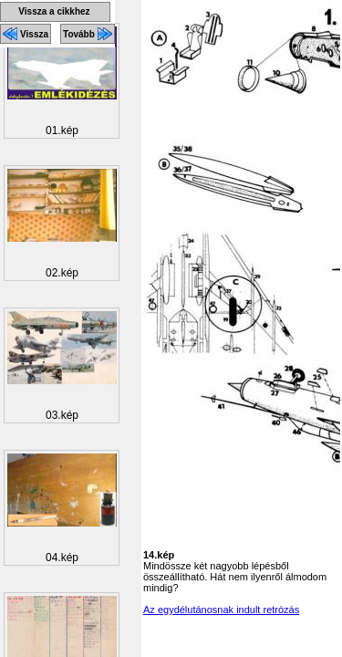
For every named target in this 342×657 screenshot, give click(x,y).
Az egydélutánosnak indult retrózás (221, 609)
